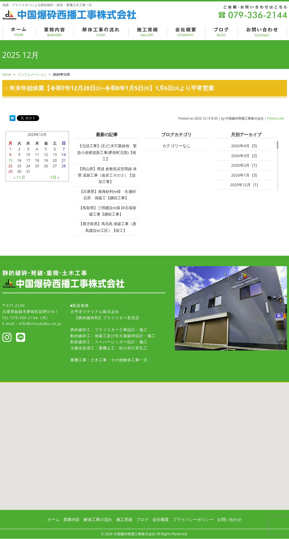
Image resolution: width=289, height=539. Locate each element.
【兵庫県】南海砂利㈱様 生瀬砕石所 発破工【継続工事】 (107, 194)
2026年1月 (240, 175)
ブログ (142, 519)
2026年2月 (240, 165)
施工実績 (124, 519)
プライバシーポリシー (193, 519)
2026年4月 (240, 145)
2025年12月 (240, 184)
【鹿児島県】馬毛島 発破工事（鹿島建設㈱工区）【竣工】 (107, 227)
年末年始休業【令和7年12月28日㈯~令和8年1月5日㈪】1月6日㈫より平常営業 (111, 88)
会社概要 (160, 519)
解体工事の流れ (98, 519)
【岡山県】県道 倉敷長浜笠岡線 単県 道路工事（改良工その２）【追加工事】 (107, 175)
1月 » (55, 177)
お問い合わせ (229, 519)
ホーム (53, 519)
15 (10, 160)
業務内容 (71, 519)
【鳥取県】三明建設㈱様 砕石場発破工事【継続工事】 (107, 211)
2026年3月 (240, 155)
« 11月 (19, 177)
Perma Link (275, 118)
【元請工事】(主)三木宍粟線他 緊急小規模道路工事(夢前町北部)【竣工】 (107, 152)
